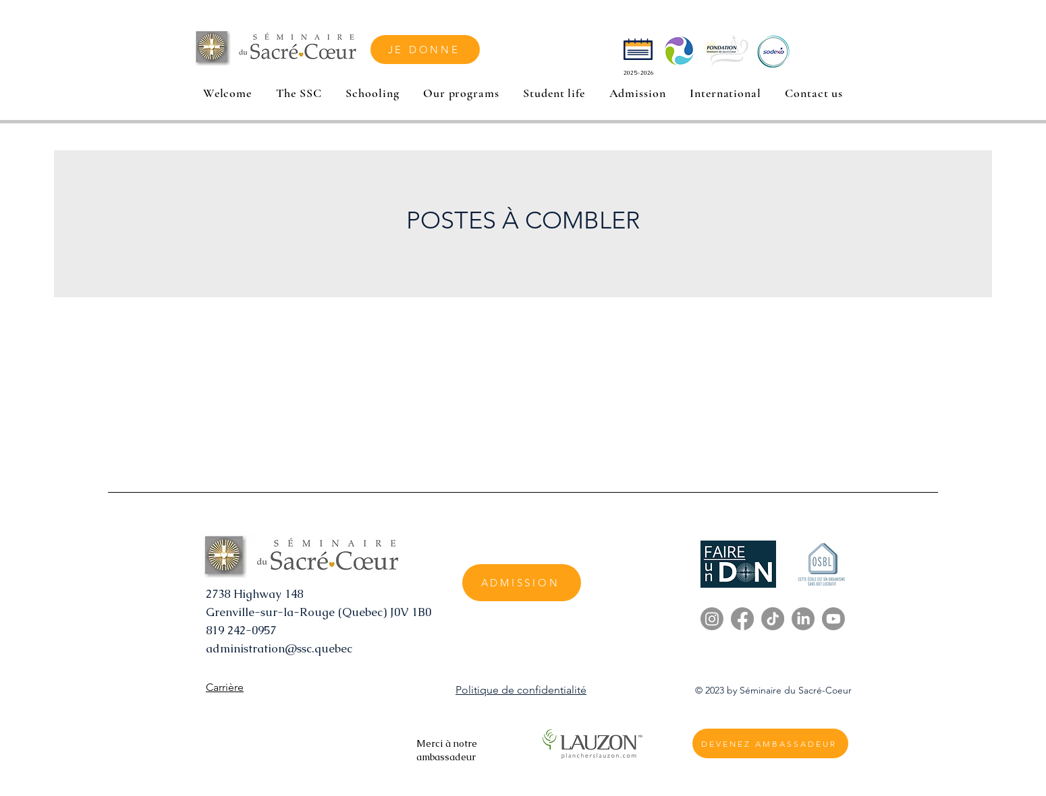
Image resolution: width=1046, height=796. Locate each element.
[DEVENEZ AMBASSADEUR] (770, 743)
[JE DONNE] (425, 49)
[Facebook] (742, 618)
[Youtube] (833, 618)
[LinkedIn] (803, 618)
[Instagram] (711, 618)
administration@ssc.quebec (279, 648)
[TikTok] (772, 618)
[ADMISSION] (521, 582)
